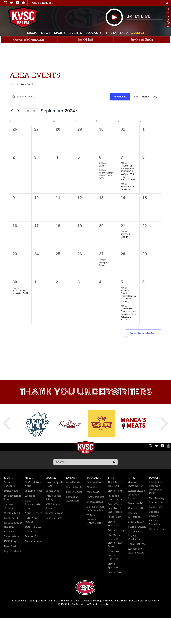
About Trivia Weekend (115, 484)
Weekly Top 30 (12, 513)
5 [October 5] (122, 282)
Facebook (17, 2)
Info (124, 33)
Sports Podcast (54, 513)
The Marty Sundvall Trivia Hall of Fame (116, 541)
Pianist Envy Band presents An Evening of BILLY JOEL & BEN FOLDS (129, 314)
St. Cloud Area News (33, 484)
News (45, 33)
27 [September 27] (101, 254)
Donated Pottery (154, 513)
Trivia (110, 33)
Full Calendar (74, 491)
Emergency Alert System (136, 550)
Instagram (5, 2)
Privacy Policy (104, 604)
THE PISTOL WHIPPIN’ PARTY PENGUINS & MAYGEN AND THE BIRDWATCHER (129, 173)
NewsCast (30, 531)
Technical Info (137, 543)
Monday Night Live (12, 497)
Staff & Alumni (137, 526)
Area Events (73, 482)
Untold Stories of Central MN (95, 508)
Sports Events (53, 490)
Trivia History (116, 530)
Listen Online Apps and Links (136, 494)
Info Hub (86, 39)
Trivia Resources (113, 523)
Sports (60, 33)
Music (32, 33)
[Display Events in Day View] (155, 96)
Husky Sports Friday (53, 497)
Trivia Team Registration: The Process (115, 508)
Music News (11, 490)
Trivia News (115, 490)
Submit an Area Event (72, 498)
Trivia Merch (115, 572)
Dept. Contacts (12, 551)
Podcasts (94, 33)
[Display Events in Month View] (145, 96)
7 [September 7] (122, 157)
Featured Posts (33, 490)
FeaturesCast (32, 536)
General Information (135, 484)
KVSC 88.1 (23, 17)
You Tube (23, 2)
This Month (30, 111)
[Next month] (18, 111)
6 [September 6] (100, 157)
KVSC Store (155, 507)
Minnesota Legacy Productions (135, 535)
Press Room (115, 516)
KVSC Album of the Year (13, 524)
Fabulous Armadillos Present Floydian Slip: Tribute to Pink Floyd (128, 296)
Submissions (11, 536)
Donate (137, 33)
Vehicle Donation (154, 522)
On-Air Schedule (9, 484)
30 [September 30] (15, 282)
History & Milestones (135, 514)
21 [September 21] (123, 225)
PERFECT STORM (125, 235)
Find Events (120, 96)
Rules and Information (115, 497)
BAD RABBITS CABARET (127, 188)
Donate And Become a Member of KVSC (156, 488)
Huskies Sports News (54, 484)
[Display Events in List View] (136, 96)
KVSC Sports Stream (52, 506)
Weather (30, 495)
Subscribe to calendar (142, 333)
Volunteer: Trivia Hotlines (114, 555)
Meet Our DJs (136, 521)
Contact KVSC (136, 508)
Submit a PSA (33, 526)
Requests (9, 531)
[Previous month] (12, 111)
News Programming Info (33, 504)
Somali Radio (95, 501)
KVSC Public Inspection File (76, 604)
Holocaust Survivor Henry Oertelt (95, 519)
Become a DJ (135, 503)
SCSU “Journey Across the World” (20, 292)
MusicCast (10, 546)
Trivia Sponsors (113, 565)
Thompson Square (104, 263)
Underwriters (157, 529)
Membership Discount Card (157, 500)
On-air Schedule (28, 39)
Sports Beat (142, 39)
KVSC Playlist (12, 541)
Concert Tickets (8, 506)
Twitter (11, 2)
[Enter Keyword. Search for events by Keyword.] (51, 96)
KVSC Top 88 (11, 518)
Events (75, 33)
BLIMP (102, 166)
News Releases (33, 513)
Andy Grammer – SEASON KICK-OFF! (106, 176)
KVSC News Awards (31, 519)
